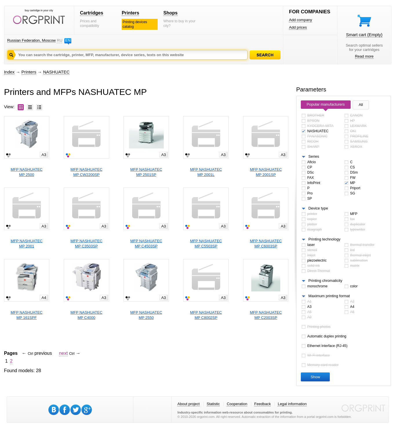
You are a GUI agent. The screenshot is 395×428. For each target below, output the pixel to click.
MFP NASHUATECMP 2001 (27, 243)
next (63, 353)
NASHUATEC (56, 71)
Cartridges (91, 12)
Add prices (298, 27)
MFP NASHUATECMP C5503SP (206, 243)
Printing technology (324, 239)
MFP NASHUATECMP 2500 (27, 172)
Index (9, 71)
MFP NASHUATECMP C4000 (86, 315)
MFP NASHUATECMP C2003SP (266, 315)
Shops (170, 12)
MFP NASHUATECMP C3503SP (86, 243)
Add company (300, 20)
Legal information (292, 404)
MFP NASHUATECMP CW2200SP (86, 172)
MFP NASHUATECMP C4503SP (146, 243)
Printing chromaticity (325, 280)
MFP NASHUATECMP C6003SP (266, 243)
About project (188, 404)
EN (67, 40)
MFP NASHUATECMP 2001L (206, 172)
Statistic (213, 404)
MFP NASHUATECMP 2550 (146, 315)
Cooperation (237, 404)
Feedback (262, 404)
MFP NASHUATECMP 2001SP (266, 172)
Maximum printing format (329, 296)
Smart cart (364, 34)
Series (313, 156)
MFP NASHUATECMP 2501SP (146, 172)
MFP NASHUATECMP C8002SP (206, 315)
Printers (130, 12)
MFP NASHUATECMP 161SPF (27, 315)
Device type (318, 208)
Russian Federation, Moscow (31, 40)
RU (59, 40)
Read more (364, 56)
